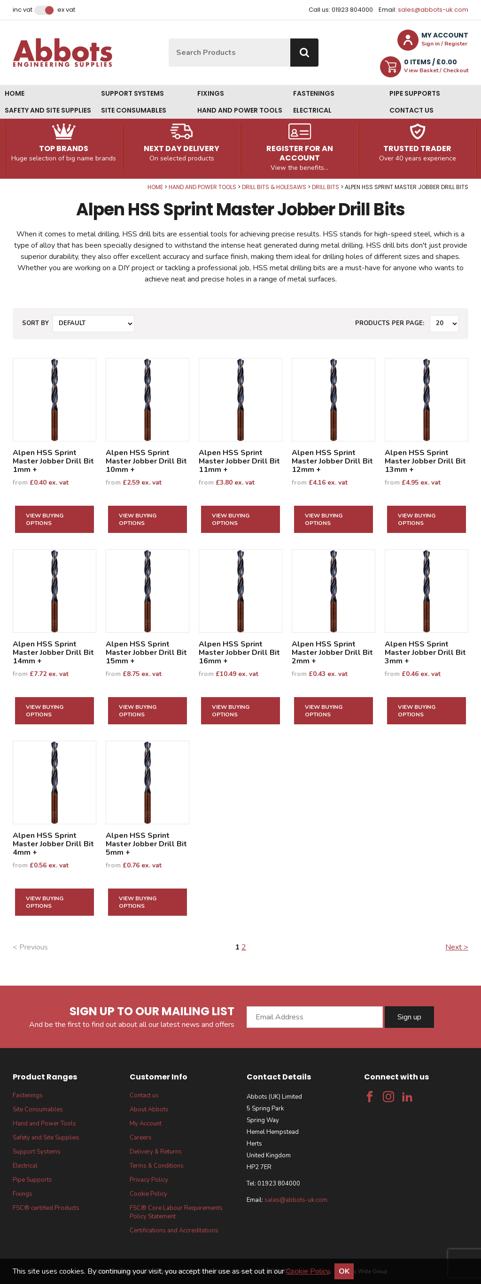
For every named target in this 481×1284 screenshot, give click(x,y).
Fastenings (313, 93)
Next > (456, 947)
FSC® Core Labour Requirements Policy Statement (176, 1212)
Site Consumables (133, 110)
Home (14, 93)
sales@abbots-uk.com (433, 9)
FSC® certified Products (46, 1208)
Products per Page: (389, 323)
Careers (141, 1137)
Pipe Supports (414, 93)
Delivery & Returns (156, 1151)
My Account (146, 1123)
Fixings (210, 93)
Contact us (411, 110)
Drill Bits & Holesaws (274, 187)
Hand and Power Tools (239, 110)
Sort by (35, 323)
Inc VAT (22, 10)
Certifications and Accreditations (174, 1230)
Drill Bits (325, 187)
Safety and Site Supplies (48, 110)
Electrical (312, 110)
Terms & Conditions (157, 1166)
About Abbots (149, 1109)
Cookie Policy (148, 1194)
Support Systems (132, 93)
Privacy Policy (149, 1180)
